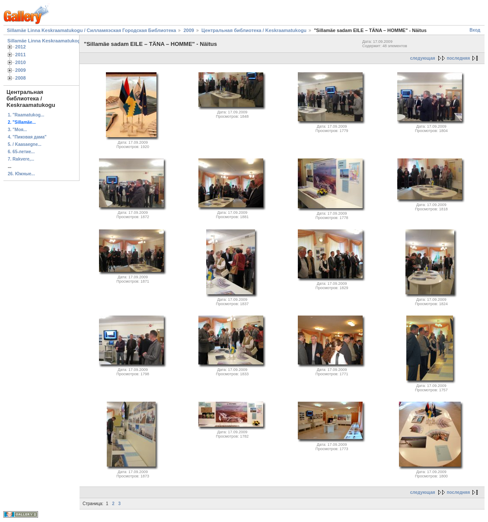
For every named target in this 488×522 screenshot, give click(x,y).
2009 (188, 30)
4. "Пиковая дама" (27, 137)
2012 (20, 46)
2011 (20, 54)
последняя (458, 58)
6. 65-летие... (21, 151)
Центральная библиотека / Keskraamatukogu (253, 30)
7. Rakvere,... (21, 159)
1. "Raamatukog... (26, 115)
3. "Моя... (17, 129)
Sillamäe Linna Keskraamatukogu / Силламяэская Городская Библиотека (91, 30)
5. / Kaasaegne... (24, 144)
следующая (422, 58)
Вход (474, 30)
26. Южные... (21, 173)
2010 (20, 62)
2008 (20, 78)
